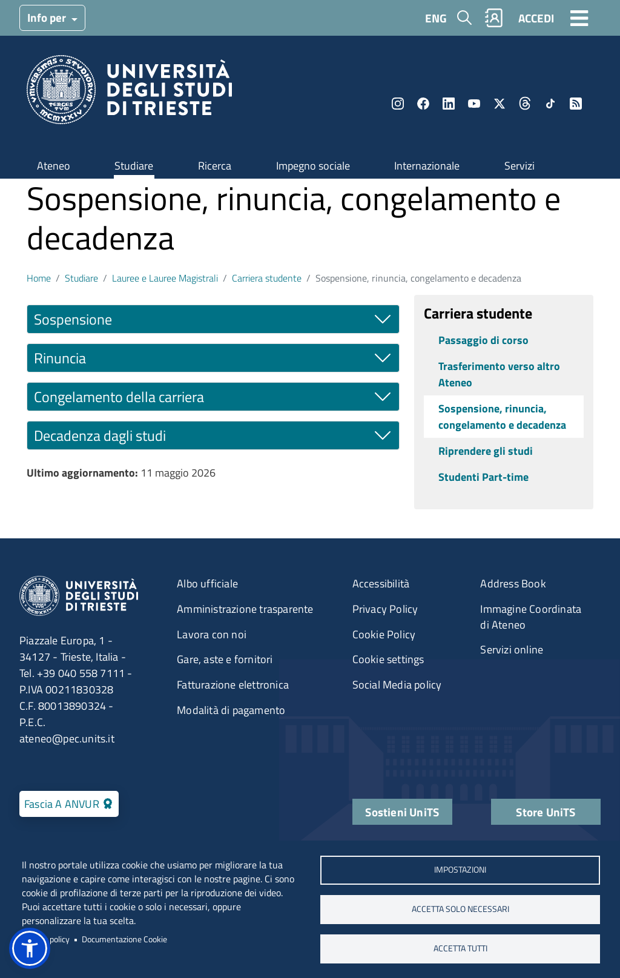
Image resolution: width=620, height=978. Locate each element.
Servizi (519, 165)
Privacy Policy (385, 609)
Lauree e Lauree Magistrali (165, 278)
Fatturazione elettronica (233, 684)
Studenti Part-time (483, 477)
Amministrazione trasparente (245, 609)
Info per (47, 17)
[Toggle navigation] (579, 17)
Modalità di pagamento (231, 710)
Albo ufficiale (207, 583)
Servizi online (511, 649)
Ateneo (53, 165)
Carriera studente (267, 278)
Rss (576, 103)
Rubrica (494, 18)
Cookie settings (388, 659)
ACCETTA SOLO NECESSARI (460, 909)
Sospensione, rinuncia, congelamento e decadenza (502, 416)
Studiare (133, 165)
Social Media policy (397, 684)
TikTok (550, 103)
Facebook (423, 103)
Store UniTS (545, 812)
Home (39, 278)
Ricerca (214, 165)
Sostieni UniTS (402, 812)
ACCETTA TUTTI (460, 948)
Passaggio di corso (483, 340)
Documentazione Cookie (124, 939)
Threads (525, 103)
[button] (29, 948)
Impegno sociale (313, 165)
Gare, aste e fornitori (224, 659)
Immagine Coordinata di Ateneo (530, 617)
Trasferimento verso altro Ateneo (499, 374)
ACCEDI (536, 18)
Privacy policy (46, 939)
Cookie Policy (384, 634)
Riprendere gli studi (485, 451)
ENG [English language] (436, 18)
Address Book (513, 583)
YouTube (474, 103)
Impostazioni (460, 870)
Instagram (398, 103)
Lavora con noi (211, 634)
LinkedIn (449, 103)
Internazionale (427, 165)
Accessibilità (381, 583)
